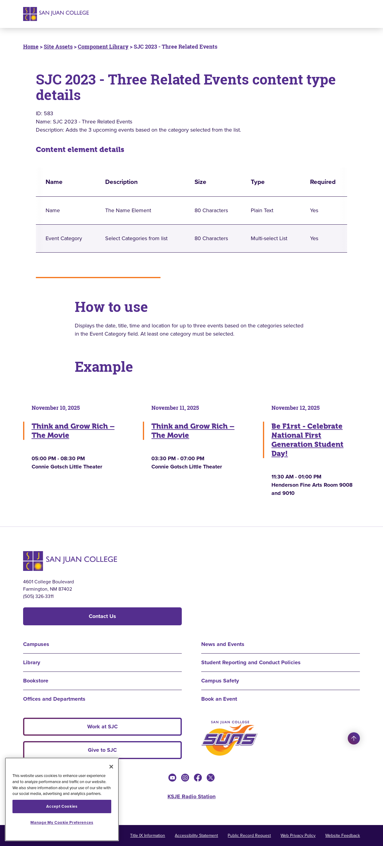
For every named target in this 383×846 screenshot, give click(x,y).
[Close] (111, 766)
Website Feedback (342, 835)
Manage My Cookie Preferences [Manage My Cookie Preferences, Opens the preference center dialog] (61, 822)
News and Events (222, 644)
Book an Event (219, 699)
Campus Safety (220, 681)
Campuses (36, 644)
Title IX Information (147, 835)
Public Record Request (249, 835)
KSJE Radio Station (191, 796)
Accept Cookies (61, 806)
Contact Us (102, 616)
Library (31, 662)
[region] (62, 799)
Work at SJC (102, 726)
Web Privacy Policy (298, 835)
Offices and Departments (54, 699)
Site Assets (58, 46)
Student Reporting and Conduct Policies (251, 662)
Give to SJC (102, 750)
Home (31, 46)
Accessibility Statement (196, 835)
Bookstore (35, 681)
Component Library (103, 46)
